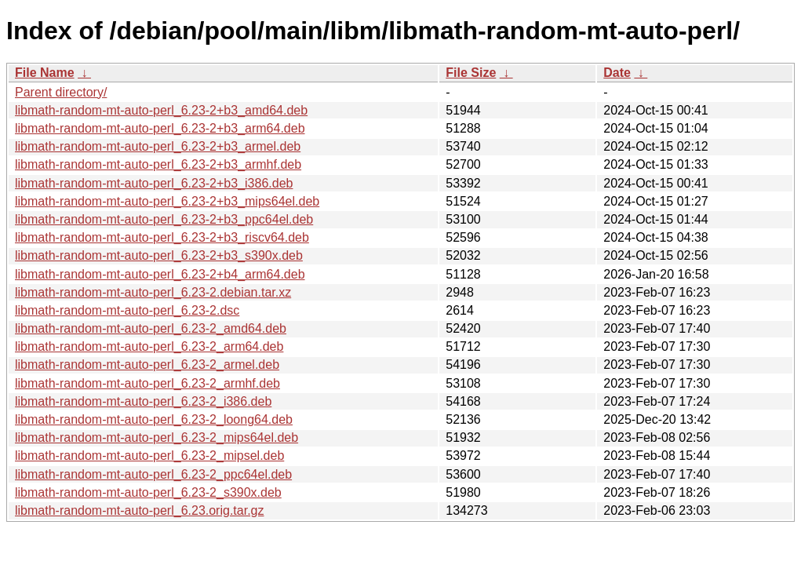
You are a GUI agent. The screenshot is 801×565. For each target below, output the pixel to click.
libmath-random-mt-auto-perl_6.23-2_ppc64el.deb (153, 474)
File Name (45, 72)
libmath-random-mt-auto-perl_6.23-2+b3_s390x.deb (159, 255)
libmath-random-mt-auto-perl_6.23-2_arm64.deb (149, 346)
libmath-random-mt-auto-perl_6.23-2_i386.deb (143, 401)
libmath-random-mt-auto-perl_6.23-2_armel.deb (147, 364)
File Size (471, 72)
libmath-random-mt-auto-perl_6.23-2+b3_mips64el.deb (167, 201)
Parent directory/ (61, 92)
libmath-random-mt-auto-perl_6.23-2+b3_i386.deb (154, 183)
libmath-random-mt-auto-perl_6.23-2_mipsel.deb (149, 455)
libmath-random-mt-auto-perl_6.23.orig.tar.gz (139, 510)
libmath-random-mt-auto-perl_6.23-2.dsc (127, 310)
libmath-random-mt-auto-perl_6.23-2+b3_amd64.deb (161, 110)
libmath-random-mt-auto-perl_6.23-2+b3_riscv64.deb (162, 237)
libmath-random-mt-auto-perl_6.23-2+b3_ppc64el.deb (164, 219)
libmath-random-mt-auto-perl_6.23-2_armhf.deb (147, 383)
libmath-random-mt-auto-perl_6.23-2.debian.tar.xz (153, 292)
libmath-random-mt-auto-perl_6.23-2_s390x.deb (148, 492)
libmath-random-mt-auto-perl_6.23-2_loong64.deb (154, 419)
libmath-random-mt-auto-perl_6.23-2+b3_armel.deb (157, 146)
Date (617, 72)
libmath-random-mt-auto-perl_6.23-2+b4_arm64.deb (160, 274)
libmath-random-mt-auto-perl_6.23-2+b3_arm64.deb (160, 128)
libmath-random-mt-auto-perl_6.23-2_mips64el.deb (156, 437)
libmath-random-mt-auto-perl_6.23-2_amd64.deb (150, 328)
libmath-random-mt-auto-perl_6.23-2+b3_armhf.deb (158, 164)
